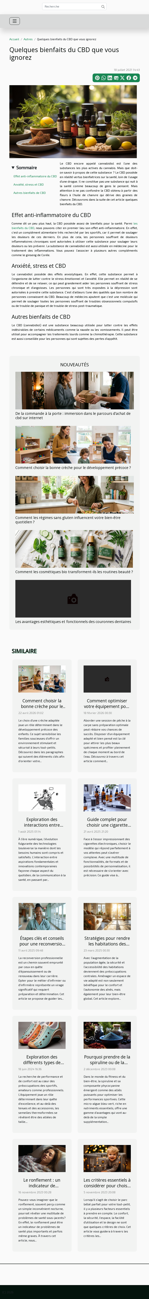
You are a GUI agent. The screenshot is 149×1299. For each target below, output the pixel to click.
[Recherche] (74, 6)
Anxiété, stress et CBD (28, 184)
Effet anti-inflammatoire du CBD (35, 176)
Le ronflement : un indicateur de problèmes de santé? (42, 1185)
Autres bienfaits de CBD (29, 192)
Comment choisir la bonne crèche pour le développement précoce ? (73, 467)
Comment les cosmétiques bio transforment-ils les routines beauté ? (74, 571)
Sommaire (26, 167)
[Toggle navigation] (14, 21)
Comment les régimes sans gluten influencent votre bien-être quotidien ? (68, 519)
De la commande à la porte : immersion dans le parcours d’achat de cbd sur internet (73, 415)
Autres (28, 39)
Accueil (14, 39)
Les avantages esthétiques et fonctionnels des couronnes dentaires (73, 621)
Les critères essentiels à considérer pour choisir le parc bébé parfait (107, 1185)
